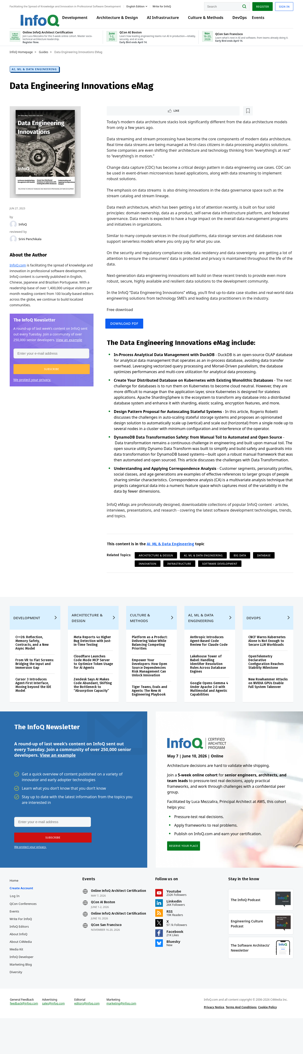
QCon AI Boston (105, 935)
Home (18, 909)
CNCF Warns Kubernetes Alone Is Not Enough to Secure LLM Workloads (264, 664)
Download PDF (127, 329)
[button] (54, 380)
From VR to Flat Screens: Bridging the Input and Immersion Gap (36, 689)
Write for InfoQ (25, 948)
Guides (48, 56)
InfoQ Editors (23, 955)
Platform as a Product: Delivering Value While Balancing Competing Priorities (150, 666)
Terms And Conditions (239, 1041)
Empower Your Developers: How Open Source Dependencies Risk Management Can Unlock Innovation (150, 691)
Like (121, 115)
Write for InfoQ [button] (166, 5)
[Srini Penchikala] (17, 243)
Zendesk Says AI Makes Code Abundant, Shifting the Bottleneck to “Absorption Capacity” (94, 710)
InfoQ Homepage (25, 56)
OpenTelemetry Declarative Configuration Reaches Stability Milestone (263, 685)
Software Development (221, 582)
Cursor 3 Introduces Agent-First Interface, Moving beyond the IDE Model (38, 712)
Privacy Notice (212, 1041)
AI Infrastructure (161, 19)
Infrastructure (181, 582)
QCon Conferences (27, 932)
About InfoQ (23, 963)
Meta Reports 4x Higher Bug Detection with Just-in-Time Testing (95, 664)
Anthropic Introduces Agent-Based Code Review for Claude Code (208, 664)
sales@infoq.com (57, 1037)
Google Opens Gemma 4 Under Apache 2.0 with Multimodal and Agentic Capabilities (206, 712)
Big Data (241, 574)
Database (265, 574)
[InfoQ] (17, 228)
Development (72, 19)
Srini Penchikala (34, 243)
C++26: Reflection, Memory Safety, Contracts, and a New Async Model (36, 666)
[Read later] (136, 115)
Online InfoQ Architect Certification (110, 922)
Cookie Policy (266, 1041)
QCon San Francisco (108, 961)
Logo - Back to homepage (33, 17)
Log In (19, 925)
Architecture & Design (115, 19)
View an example (58, 781)
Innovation (149, 582)
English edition (140, 5)
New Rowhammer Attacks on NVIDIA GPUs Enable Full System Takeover (264, 708)
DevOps (237, 19)
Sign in (279, 5)
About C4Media (25, 970)
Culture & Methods (203, 19)
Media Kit (21, 978)
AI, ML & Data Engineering (39, 73)
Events (256, 19)
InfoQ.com (22, 269)
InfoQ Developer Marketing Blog (26, 989)
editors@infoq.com (89, 1037)
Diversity (20, 1001)
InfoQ (27, 228)
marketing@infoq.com (123, 1037)
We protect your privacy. (37, 390)
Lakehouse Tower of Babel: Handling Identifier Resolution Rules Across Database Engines (207, 687)
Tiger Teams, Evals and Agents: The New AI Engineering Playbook (150, 714)
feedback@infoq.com (28, 1041)
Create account (26, 917)
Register (257, 5)
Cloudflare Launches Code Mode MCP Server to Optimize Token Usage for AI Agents (94, 685)
